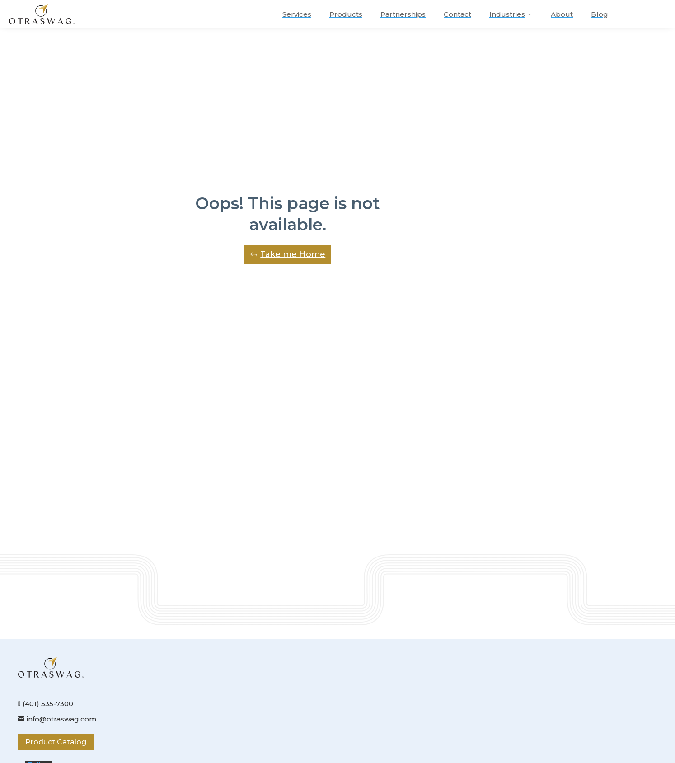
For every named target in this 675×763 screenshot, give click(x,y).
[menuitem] (297, 14)
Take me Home (292, 254)
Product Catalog (55, 742)
